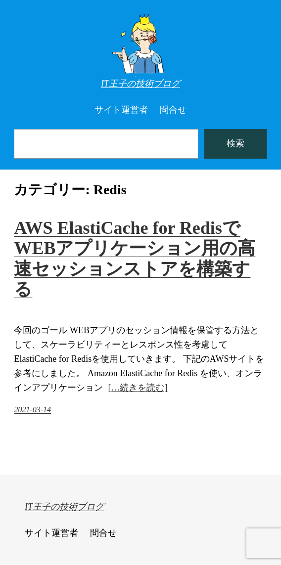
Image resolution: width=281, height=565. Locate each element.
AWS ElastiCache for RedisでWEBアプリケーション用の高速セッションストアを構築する (134, 258)
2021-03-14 (32, 409)
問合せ (173, 110)
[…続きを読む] (137, 387)
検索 (235, 143)
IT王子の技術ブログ (140, 83)
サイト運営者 (121, 110)
